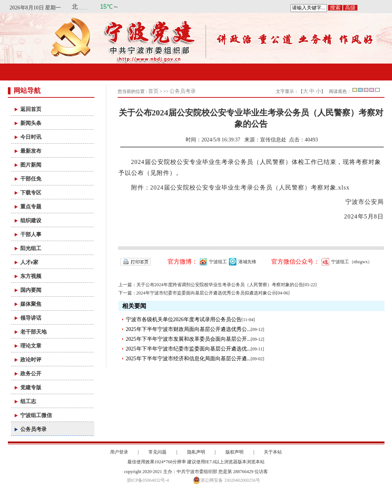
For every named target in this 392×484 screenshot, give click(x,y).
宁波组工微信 (36, 415)
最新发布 (30, 151)
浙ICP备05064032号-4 (148, 480)
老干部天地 (33, 332)
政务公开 (30, 373)
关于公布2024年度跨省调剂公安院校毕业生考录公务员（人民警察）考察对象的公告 (219, 284)
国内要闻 (30, 290)
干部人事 (30, 234)
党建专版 (30, 387)
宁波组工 (212, 262)
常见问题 (157, 452)
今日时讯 (30, 137)
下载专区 (30, 193)
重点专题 (30, 206)
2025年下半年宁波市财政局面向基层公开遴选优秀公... (188, 329)
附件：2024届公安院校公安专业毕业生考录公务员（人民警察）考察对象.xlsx (240, 187)
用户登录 (119, 452)
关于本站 (273, 452)
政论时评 (30, 360)
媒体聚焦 (30, 304)
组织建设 (30, 220)
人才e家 (29, 262)
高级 (350, 8)
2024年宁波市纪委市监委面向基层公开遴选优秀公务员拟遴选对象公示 (206, 293)
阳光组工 (30, 248)
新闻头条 (30, 123)
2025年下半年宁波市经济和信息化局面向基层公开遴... (188, 358)
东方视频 (30, 276)
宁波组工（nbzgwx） (345, 262)
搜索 (335, 8)
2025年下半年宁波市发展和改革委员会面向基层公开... (188, 339)
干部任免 (30, 179)
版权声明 (235, 452)
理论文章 (30, 346)
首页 (153, 91)
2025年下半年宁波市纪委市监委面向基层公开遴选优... (188, 349)
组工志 (28, 401)
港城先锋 (241, 262)
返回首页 (30, 109)
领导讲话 (30, 318)
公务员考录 (33, 429)
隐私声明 (196, 452)
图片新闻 (30, 165)
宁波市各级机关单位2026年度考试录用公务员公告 (184, 319)
